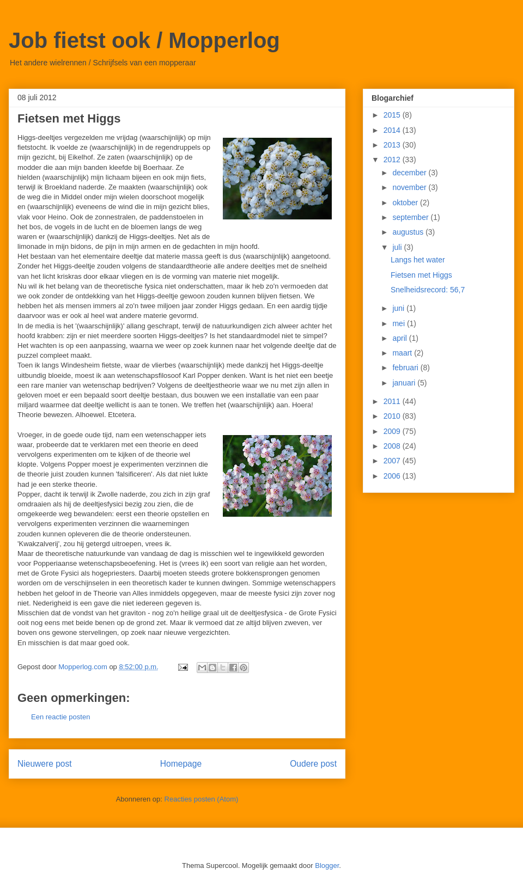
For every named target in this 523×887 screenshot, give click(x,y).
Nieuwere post (44, 763)
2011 (393, 401)
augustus (408, 232)
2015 (393, 115)
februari (406, 367)
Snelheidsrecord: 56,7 (428, 289)
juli (398, 247)
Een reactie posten (60, 717)
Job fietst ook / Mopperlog (144, 40)
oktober (406, 202)
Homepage (181, 763)
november (410, 187)
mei (399, 323)
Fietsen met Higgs (421, 275)
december (410, 172)
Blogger (327, 865)
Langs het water (418, 259)
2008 (393, 446)
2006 (393, 476)
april (400, 338)
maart (403, 352)
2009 (393, 431)
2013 (393, 144)
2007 (393, 460)
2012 (393, 159)
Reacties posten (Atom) (202, 799)
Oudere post (313, 763)
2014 (393, 130)
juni (399, 308)
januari (404, 382)
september (411, 217)
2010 (393, 416)
